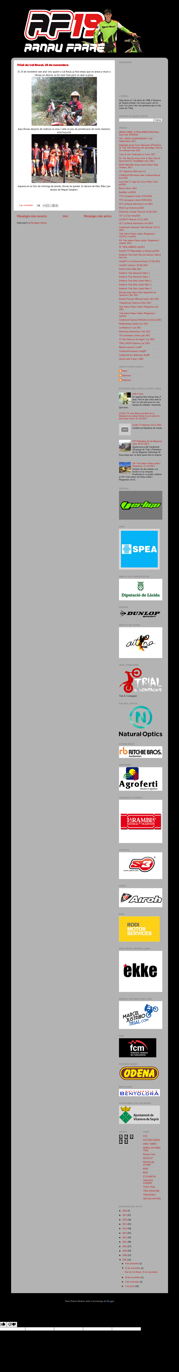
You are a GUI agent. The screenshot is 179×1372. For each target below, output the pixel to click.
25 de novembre (133, 1268)
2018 (125, 1210)
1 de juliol (130, 1286)
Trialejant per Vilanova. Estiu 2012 (135, 302)
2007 (124, 1259)
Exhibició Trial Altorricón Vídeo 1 (134, 272)
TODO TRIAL (149, 1186)
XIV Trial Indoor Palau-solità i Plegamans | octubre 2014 (139, 241)
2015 (125, 1224)
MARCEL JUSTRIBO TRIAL (152, 1149)
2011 (125, 1241)
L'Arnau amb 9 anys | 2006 (131, 358)
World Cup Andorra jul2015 (131, 207)
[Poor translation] (12, 1324)
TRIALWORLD (149, 1194)
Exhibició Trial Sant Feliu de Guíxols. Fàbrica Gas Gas (140, 256)
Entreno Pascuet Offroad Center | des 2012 (139, 298)
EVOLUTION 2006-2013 (130, 269)
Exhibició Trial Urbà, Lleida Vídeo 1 (135, 280)
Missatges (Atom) (39, 222)
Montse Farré (149, 1154)
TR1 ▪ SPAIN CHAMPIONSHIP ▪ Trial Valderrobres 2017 (136, 140)
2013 (125, 1233)
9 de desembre (132, 1263)
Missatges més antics (98, 216)
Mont (124, 371)
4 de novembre (132, 1281)
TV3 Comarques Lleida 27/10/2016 (135, 196)
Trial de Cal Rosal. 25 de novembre (42, 65)
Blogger (110, 1301)
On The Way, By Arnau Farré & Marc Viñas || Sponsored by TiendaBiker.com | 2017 (139, 159)
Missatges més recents (32, 216)
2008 (125, 1255)
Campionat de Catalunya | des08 (134, 354)
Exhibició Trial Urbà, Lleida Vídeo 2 (135, 284)
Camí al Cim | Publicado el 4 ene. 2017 (137, 154)
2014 (125, 1228)
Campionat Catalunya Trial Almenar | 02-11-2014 (140, 228)
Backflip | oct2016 (127, 192)
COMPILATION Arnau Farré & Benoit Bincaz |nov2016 (139, 176)
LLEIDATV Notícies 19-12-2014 (133, 219)
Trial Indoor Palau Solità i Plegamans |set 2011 (138, 308)
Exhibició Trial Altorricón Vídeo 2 (134, 276)
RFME (145, 1168)
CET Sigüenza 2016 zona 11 (132, 171)
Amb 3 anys (137, 393)
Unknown (126, 375)
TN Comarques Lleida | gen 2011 (134, 335)
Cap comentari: (26, 205)
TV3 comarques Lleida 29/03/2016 (135, 199)
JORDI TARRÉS (150, 1143)
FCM (145, 1136)
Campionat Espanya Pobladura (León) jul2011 (140, 319)
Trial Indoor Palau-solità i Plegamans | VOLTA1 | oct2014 (137, 235)
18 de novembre (133, 1277)
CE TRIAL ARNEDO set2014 (132, 246)
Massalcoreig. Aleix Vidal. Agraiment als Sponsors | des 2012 (137, 293)
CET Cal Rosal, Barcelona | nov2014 (136, 223)
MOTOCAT (148, 1158)
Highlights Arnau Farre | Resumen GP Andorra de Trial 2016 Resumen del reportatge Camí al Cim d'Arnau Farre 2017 (140, 148)
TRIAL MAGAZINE (151, 1190)
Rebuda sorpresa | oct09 (130, 347)
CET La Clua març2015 (129, 215)
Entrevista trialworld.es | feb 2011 (134, 331)
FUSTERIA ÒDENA (151, 1139)
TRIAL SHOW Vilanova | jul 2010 (134, 343)
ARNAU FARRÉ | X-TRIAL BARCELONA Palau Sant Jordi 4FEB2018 (139, 133)
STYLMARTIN (149, 1176)
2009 (125, 1250)
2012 (125, 1237)
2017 (124, 1215)
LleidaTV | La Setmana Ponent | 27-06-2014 (139, 261)
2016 (125, 1219)
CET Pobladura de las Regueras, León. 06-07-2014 (147, 442)
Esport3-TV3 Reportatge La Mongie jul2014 (139, 250)
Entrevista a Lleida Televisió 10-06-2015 (138, 211)
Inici (65, 216)
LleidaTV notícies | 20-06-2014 (133, 265)
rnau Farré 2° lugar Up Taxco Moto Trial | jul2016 (138, 183)
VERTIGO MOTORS (152, 1198)
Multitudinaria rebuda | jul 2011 (133, 323)
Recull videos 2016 (128, 188)
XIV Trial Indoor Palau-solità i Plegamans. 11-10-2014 (146, 464)
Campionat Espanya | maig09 (132, 351)
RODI (145, 1172)
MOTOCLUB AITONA (148, 1163)
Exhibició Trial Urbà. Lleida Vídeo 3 (135, 288)
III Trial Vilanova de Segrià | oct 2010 (136, 339)
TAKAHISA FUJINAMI (148, 1181)
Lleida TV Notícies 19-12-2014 (146, 424)
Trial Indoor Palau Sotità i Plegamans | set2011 (137, 314)
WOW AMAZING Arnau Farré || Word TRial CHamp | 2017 (138, 166)
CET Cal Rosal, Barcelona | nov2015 (136, 203)
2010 (125, 1246)
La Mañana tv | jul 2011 (130, 327)
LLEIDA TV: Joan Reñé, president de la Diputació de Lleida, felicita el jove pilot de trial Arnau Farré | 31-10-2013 (139, 416)
